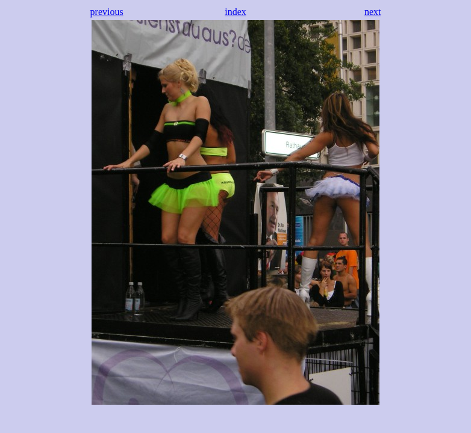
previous (106, 12)
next (372, 12)
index (235, 12)
